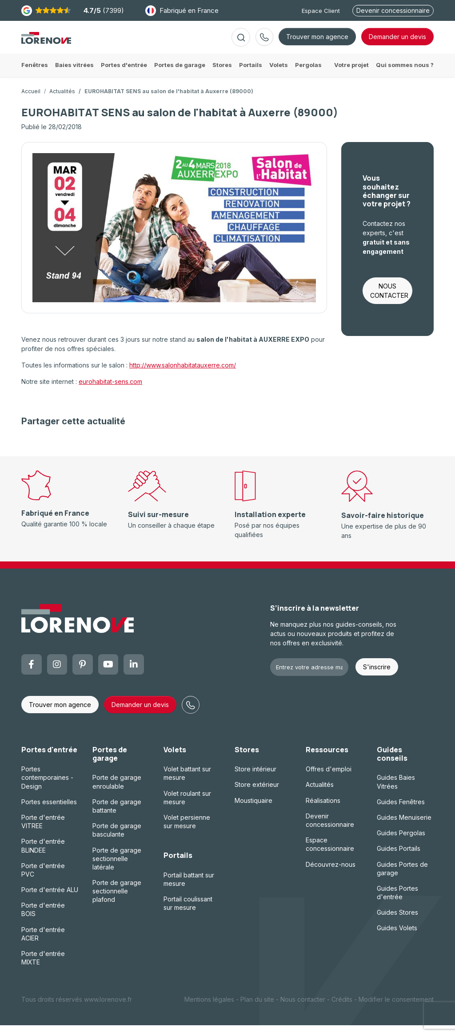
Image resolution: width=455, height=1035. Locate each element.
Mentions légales (209, 1009)
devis (397, 41)
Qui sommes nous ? (405, 74)
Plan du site (257, 1009)
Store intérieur (255, 778)
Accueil (30, 101)
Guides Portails (398, 858)
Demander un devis (140, 714)
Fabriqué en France (182, 10)
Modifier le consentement (396, 1009)
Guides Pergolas (401, 842)
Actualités (62, 101)
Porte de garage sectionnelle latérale (116, 868)
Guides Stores (397, 922)
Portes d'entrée (49, 759)
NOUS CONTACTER (389, 300)
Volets (175, 759)
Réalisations (323, 810)
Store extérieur (257, 794)
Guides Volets (397, 937)
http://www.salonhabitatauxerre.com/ (182, 375)
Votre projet (351, 74)
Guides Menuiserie (404, 827)
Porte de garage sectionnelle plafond (116, 901)
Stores (247, 759)
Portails (178, 865)
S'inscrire (377, 676)
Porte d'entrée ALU (49, 899)
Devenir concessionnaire (393, 10)
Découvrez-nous (330, 873)
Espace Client (321, 10)
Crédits (341, 1009)
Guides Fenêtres (401, 811)
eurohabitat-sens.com (110, 391)
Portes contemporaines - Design (47, 787)
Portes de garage (109, 764)
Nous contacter (302, 1009)
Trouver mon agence (317, 41)
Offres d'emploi (328, 778)
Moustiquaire (253, 810)
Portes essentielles (49, 811)
